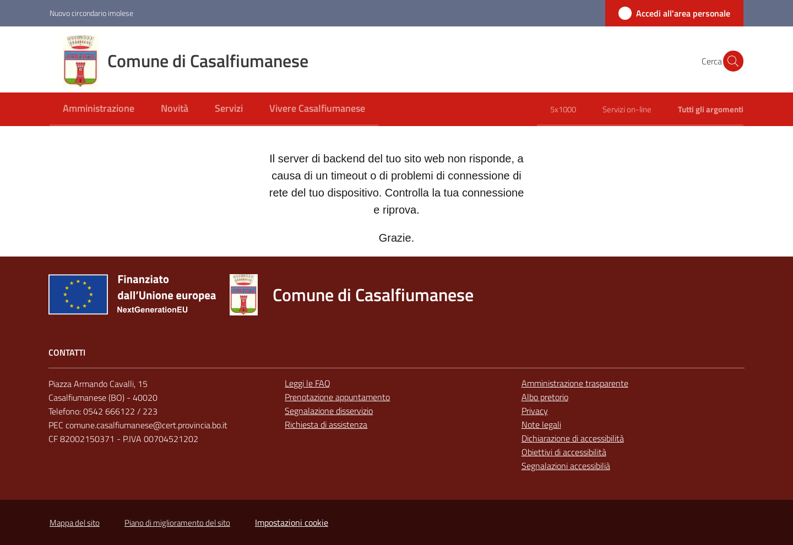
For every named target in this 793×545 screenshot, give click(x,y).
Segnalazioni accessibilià (566, 465)
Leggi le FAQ (307, 383)
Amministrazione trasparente (575, 383)
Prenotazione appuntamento (337, 397)
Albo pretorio (545, 397)
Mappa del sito (75, 522)
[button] (730, 61)
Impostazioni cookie (291, 522)
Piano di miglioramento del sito (177, 522)
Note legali (541, 424)
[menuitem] (99, 109)
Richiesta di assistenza (326, 424)
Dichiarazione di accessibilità (573, 438)
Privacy (535, 410)
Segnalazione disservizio (329, 410)
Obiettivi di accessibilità (564, 452)
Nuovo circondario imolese (91, 13)
